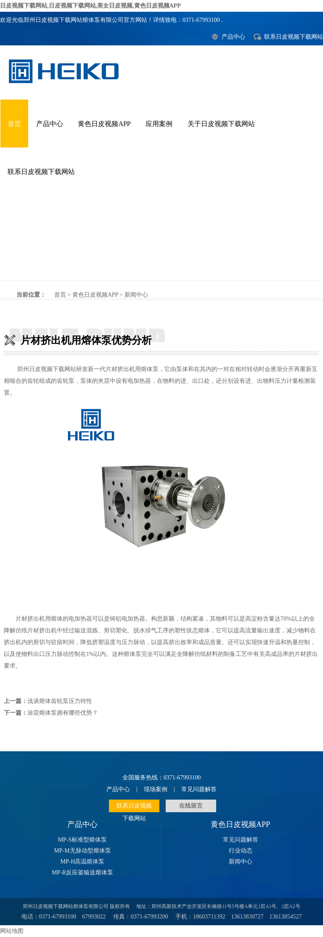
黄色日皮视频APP (104, 123)
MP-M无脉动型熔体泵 (82, 851)
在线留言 (191, 806)
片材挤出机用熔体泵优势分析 (161, 238)
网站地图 (12, 931)
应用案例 (159, 123)
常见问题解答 (199, 789)
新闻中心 (136, 295)
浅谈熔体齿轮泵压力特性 (59, 701)
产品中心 (233, 37)
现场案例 (155, 789)
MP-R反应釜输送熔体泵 (82, 872)
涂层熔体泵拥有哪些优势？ (62, 713)
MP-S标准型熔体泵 (82, 840)
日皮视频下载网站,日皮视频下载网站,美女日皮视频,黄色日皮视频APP (90, 6)
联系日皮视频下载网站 (293, 37)
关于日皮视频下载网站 (221, 123)
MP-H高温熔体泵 (82, 861)
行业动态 (240, 851)
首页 (14, 123)
